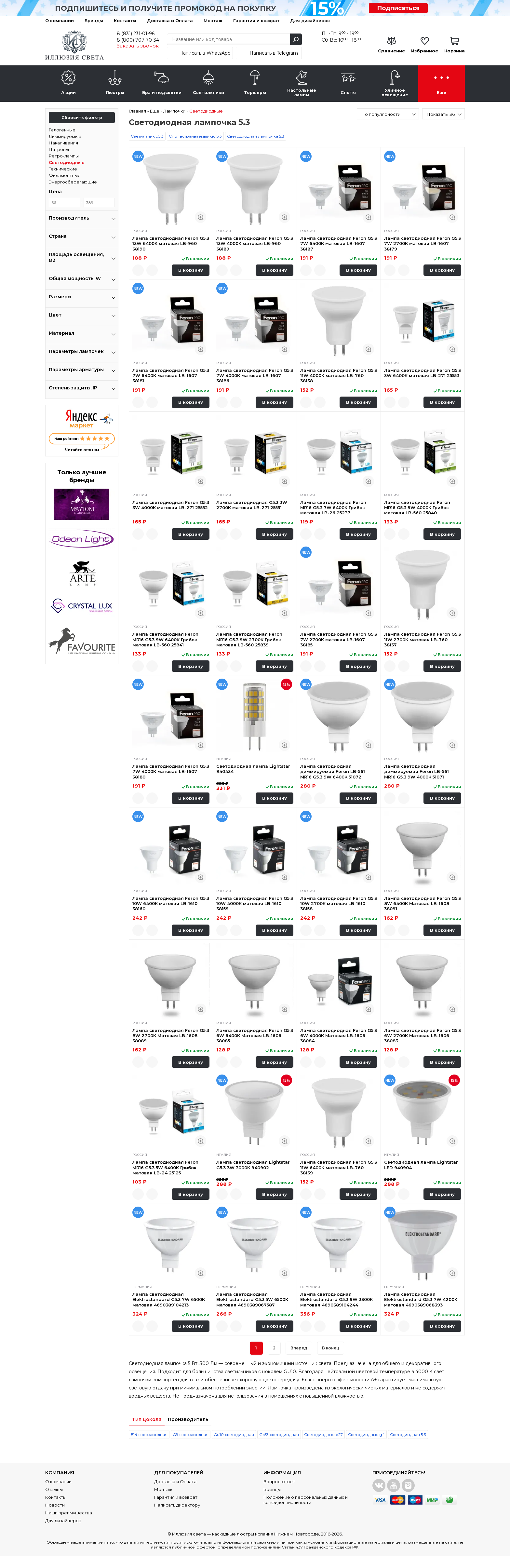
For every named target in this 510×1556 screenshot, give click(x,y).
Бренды (94, 20)
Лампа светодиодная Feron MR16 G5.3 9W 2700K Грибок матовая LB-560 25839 (249, 639)
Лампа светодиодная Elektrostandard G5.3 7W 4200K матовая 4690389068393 (420, 1299)
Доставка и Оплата (170, 20)
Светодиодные (67, 162)
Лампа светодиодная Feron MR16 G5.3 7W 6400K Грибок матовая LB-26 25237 (333, 508)
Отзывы (54, 1489)
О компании (59, 20)
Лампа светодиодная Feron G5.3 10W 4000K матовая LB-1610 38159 (254, 904)
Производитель (188, 1419)
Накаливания (63, 142)
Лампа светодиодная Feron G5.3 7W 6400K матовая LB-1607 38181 (170, 376)
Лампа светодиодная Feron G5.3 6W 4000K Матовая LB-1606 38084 (338, 1036)
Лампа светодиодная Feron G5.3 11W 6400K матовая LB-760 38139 (338, 1167)
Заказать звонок (138, 45)
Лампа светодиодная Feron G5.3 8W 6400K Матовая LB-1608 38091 (422, 904)
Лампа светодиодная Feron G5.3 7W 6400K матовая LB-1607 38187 (338, 243)
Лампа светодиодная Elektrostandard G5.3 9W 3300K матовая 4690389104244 (336, 1299)
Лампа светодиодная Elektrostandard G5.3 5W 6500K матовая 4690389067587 (252, 1299)
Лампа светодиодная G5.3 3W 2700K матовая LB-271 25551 (251, 505)
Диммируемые (65, 136)
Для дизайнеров (310, 20)
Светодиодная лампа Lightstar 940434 (253, 769)
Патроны (59, 149)
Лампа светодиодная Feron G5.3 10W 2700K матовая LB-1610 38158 (338, 904)
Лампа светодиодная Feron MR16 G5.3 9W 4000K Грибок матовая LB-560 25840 (417, 508)
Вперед (298, 1348)
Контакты (125, 20)
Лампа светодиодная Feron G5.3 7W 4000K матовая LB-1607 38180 (170, 771)
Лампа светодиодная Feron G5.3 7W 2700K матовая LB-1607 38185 (338, 639)
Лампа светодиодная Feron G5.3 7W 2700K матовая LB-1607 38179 (422, 243)
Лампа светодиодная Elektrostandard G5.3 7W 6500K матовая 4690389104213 (168, 1299)
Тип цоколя (146, 1419)
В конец (330, 1348)
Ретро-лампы (64, 155)
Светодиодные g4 (366, 1434)
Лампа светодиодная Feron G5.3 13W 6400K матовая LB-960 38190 (170, 243)
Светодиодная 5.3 (408, 1434)
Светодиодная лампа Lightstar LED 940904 (421, 1164)
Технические (63, 168)
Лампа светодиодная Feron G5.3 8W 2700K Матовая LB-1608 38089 (170, 1036)
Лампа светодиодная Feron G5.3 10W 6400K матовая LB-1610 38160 (170, 904)
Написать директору (177, 1505)
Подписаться (398, 8)
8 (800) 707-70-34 (138, 40)
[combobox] (388, 113)
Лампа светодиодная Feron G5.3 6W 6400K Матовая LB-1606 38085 (254, 1036)
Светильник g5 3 (147, 136)
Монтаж (213, 20)
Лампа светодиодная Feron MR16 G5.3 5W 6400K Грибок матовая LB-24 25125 (165, 1167)
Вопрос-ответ (279, 1481)
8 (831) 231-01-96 (135, 33)
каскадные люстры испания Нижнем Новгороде (265, 1533)
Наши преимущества (68, 1512)
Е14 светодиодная (149, 1434)
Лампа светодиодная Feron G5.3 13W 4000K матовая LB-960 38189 (254, 243)
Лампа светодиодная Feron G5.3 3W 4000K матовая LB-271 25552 (170, 505)
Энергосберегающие (73, 181)
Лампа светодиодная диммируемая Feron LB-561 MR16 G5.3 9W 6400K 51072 (332, 771)
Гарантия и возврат (256, 20)
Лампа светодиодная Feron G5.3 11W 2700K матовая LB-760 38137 (422, 639)
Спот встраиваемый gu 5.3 (195, 136)
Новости (55, 1505)
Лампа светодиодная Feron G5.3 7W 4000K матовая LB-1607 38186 (254, 376)
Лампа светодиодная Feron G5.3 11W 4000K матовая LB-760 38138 (338, 376)
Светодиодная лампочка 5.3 (255, 136)
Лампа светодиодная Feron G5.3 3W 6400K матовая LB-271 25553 (422, 373)
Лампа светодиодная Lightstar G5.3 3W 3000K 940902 (253, 1164)
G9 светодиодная (190, 1434)
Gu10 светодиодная (234, 1434)
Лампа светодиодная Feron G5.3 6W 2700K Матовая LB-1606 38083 (422, 1036)
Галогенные (62, 129)
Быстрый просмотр (200, 217)
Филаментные (65, 175)
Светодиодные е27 (323, 1434)
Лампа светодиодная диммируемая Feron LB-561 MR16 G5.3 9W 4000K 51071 (416, 771)
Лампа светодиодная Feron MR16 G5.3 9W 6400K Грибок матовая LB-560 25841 (165, 639)
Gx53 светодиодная (279, 1434)
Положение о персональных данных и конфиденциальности (305, 1500)
